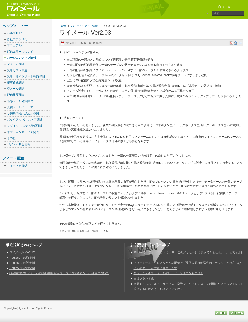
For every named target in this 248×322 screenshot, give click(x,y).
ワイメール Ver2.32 (22, 252)
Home (62, 25)
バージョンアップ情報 (84, 25)
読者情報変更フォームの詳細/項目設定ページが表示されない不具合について (59, 273)
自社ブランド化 (144, 278)
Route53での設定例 (22, 263)
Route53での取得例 (22, 257)
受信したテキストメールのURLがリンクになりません (168, 273)
